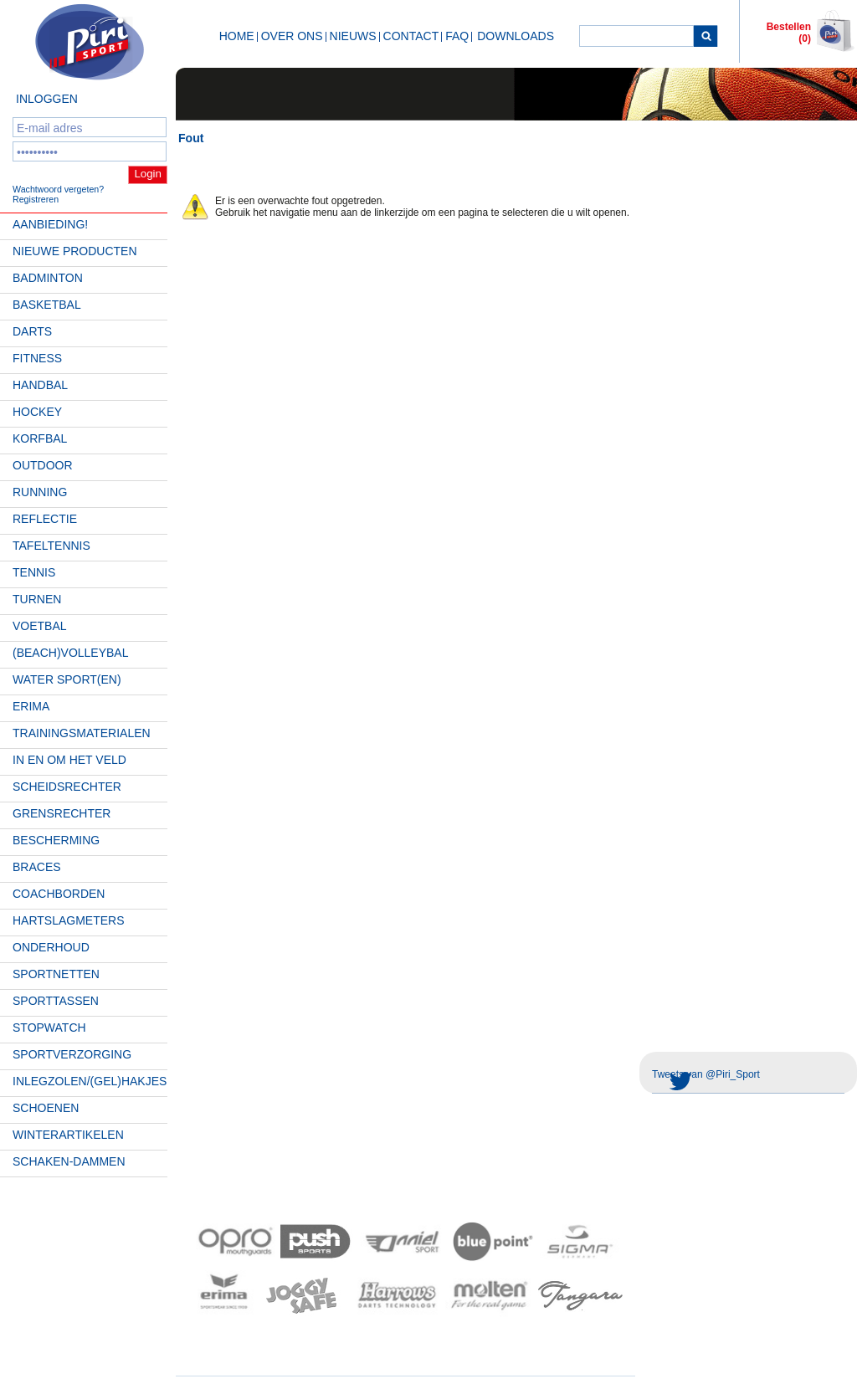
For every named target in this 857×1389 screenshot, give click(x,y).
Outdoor (43, 465)
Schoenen (46, 1108)
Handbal (40, 385)
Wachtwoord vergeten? (58, 189)
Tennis (34, 572)
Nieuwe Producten (75, 251)
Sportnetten (56, 974)
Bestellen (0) (789, 32)
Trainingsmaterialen (82, 733)
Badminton (48, 277)
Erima (31, 706)
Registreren (36, 199)
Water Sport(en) (67, 679)
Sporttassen (56, 1000)
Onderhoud (51, 947)
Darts (32, 331)
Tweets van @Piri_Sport (706, 1074)
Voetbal (40, 626)
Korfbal (40, 438)
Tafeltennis (51, 545)
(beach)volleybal (71, 652)
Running (40, 492)
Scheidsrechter (67, 786)
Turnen (37, 599)
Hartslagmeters (69, 920)
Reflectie (45, 518)
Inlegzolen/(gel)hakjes (90, 1081)
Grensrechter (61, 813)
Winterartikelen (68, 1134)
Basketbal (47, 304)
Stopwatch (49, 1027)
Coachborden (59, 893)
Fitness (37, 358)
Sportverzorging (72, 1054)
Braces (37, 867)
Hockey (37, 411)
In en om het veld (69, 759)
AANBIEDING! (50, 224)
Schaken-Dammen (69, 1161)
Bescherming (56, 840)
